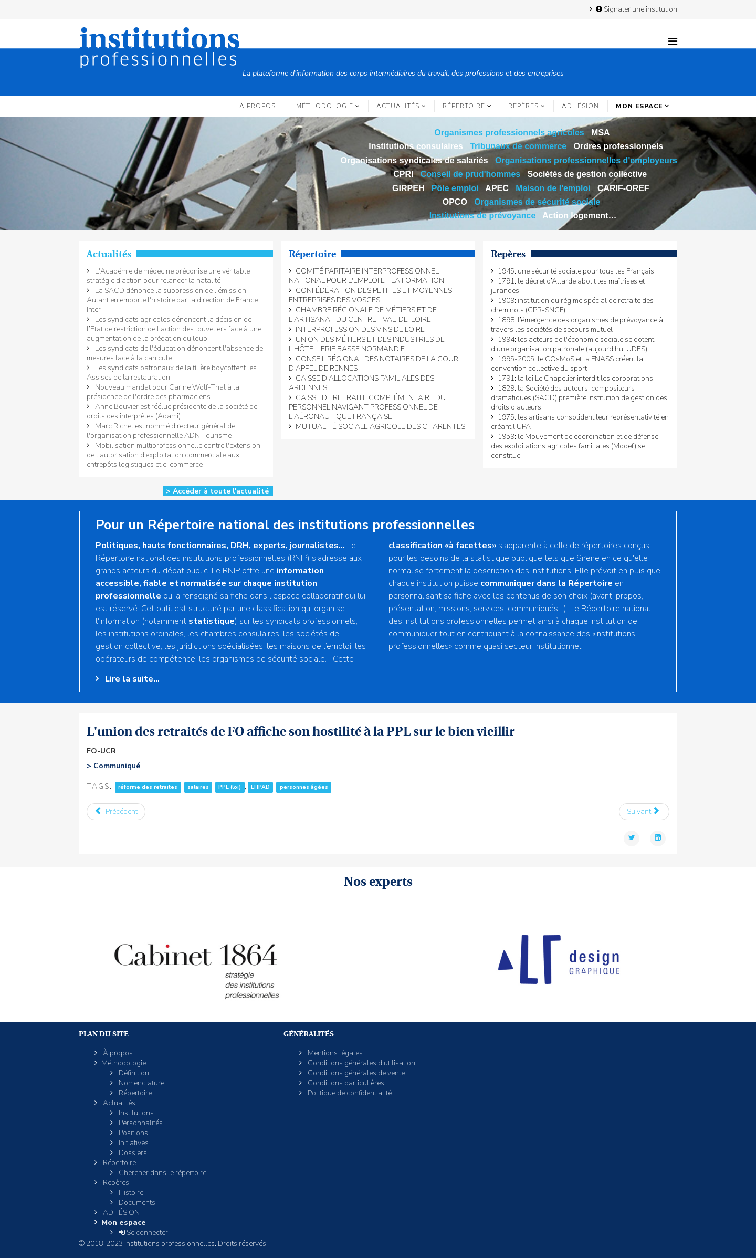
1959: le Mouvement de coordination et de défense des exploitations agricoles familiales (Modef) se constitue (574, 446)
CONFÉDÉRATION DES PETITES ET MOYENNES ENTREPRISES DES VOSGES (370, 295)
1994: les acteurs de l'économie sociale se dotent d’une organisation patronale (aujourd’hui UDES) (572, 344)
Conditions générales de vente (355, 1073)
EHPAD (260, 787)
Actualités (397, 106)
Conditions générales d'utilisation (360, 1063)
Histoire (130, 1193)
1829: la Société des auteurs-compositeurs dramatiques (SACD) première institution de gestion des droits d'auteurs (579, 397)
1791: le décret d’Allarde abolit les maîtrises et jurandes (568, 286)
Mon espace (639, 106)
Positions (132, 1133)
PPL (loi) (229, 787)
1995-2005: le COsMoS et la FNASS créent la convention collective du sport (567, 363)
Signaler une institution (635, 9)
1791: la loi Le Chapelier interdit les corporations (575, 378)
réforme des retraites (147, 787)
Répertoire (464, 106)
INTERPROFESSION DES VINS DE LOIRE (360, 329)
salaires (198, 787)
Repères (523, 106)
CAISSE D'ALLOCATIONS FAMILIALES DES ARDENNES (361, 383)
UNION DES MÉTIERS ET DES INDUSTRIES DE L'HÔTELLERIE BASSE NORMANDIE (367, 344)
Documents (136, 1203)
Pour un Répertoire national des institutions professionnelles (285, 525)
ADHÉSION (580, 106)
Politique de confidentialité (349, 1093)
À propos (257, 106)
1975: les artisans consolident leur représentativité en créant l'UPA (580, 422)
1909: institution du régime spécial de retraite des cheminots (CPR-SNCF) (572, 305)
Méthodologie (324, 106)
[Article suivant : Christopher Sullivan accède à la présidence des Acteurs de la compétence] (644, 811)
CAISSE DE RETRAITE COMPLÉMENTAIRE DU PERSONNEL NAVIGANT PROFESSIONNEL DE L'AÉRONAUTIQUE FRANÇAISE (367, 407)
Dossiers (132, 1153)
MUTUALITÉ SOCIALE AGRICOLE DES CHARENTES (380, 427)
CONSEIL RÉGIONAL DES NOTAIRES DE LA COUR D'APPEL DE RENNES (373, 363)
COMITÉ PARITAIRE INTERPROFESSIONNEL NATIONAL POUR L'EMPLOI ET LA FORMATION (366, 276)
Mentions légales (334, 1053)
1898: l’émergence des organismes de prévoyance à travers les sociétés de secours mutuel (577, 324)
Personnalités (140, 1123)
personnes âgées (304, 787)
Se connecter (142, 1233)
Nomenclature (140, 1083)
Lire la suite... (131, 679)
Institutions (135, 1113)
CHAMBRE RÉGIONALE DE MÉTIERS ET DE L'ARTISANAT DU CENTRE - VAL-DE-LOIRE (363, 314)
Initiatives (133, 1143)
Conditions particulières (345, 1083)
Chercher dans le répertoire (161, 1173)
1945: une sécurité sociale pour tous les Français (576, 271)
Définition (133, 1073)
